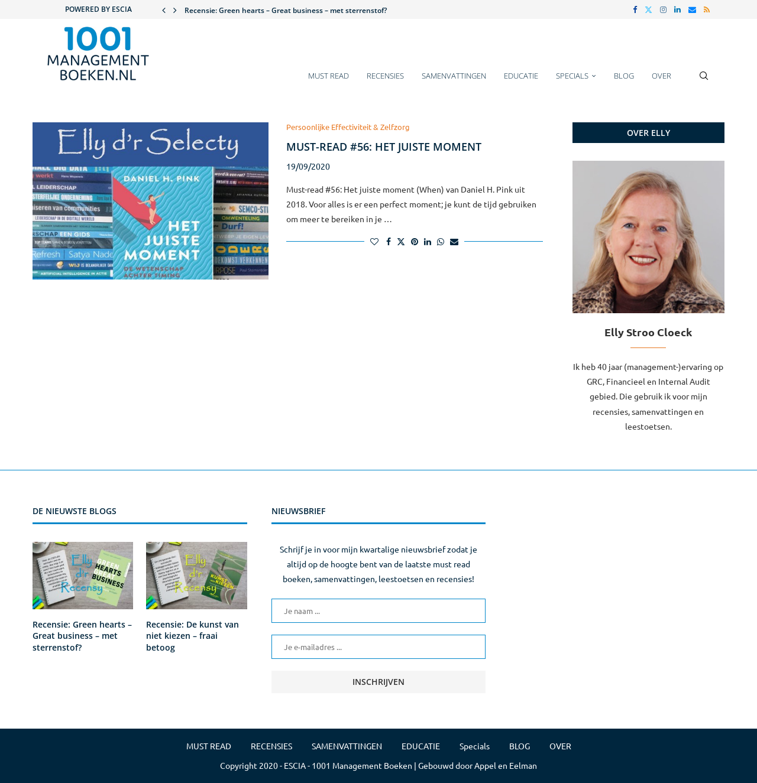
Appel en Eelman (505, 765)
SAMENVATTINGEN (454, 75)
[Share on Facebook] (388, 241)
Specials (572, 75)
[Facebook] (635, 9)
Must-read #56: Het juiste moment (383, 146)
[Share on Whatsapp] (440, 241)
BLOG (624, 75)
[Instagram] (663, 9)
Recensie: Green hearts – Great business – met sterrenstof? (286, 10)
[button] (164, 9)
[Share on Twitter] (401, 241)
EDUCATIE (521, 75)
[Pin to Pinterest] (414, 241)
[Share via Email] (454, 241)
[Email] (692, 9)
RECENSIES (385, 75)
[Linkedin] (677, 9)
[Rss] (707, 9)
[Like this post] (374, 241)
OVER (661, 75)
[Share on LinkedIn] (427, 241)
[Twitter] (648, 9)
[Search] (704, 81)
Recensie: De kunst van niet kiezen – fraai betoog (192, 636)
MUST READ (328, 75)
